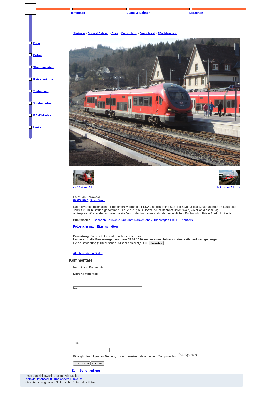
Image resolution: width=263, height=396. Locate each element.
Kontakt (29, 388)
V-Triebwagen (160, 220)
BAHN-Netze (42, 115)
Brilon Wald (97, 200)
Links (37, 127)
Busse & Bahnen (98, 33)
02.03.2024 (80, 200)
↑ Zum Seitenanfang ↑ (86, 379)
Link (172, 220)
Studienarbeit (43, 103)
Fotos (37, 55)
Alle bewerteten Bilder (88, 253)
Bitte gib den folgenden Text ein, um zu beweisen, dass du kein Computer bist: (136, 365)
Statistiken (40, 91)
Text (76, 352)
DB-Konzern (184, 220)
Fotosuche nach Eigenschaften (95, 226)
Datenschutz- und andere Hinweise (59, 388)
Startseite (79, 33)
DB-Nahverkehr (167, 33)
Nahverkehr (142, 220)
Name (77, 288)
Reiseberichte (43, 79)
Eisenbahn (99, 220)
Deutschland (129, 33)
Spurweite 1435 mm (120, 220)
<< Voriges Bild (83, 185)
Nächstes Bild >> (228, 185)
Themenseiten (43, 67)
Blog (36, 43)
